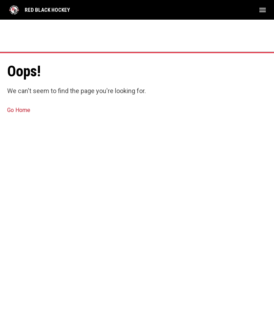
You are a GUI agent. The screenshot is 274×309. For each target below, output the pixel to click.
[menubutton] (262, 10)
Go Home (18, 110)
